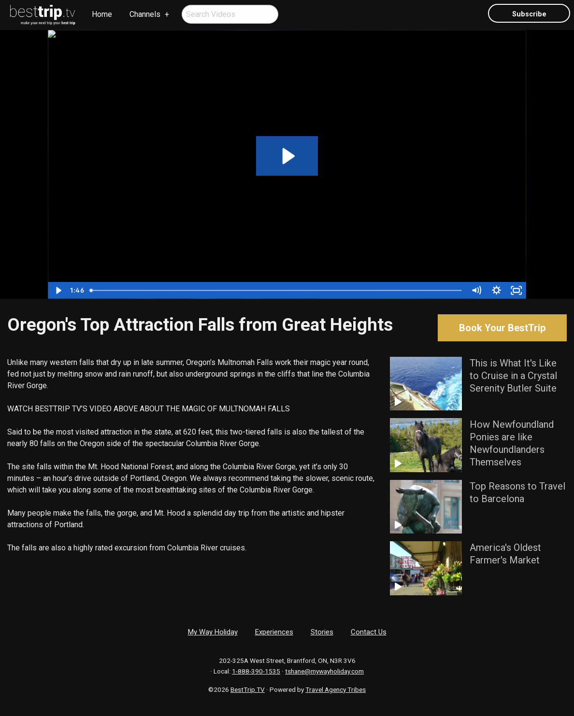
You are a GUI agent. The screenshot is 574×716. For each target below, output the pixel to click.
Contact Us (369, 632)
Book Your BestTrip (502, 328)
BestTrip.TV (247, 689)
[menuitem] (43, 15)
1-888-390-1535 (256, 671)
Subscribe (529, 14)
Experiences (274, 632)
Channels (144, 14)
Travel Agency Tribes (335, 689)
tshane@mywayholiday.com (324, 671)
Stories (322, 632)
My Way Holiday (213, 632)
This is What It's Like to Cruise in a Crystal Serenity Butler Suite (513, 375)
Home (102, 14)
